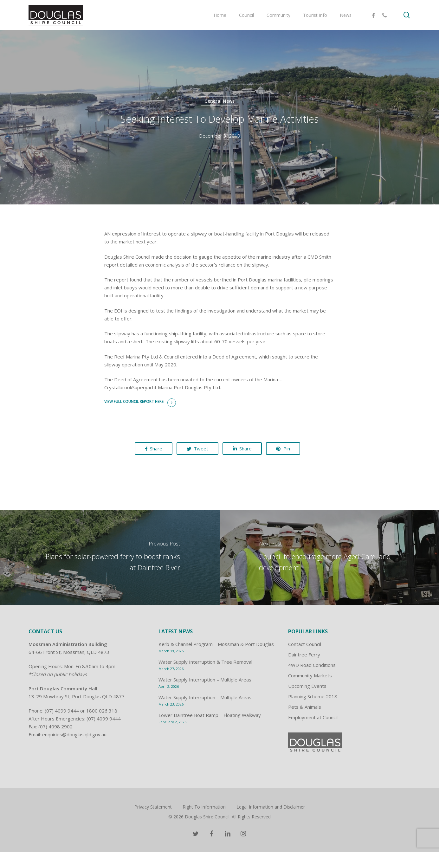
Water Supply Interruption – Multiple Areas (204, 679)
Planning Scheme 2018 (312, 696)
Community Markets (310, 675)
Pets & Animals (304, 707)
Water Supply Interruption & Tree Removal (205, 662)
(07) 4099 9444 (62, 710)
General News (219, 101)
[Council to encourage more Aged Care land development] (329, 557)
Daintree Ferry (304, 654)
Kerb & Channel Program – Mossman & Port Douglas (216, 644)
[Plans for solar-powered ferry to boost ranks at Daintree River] (110, 557)
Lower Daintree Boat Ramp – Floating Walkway (209, 715)
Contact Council (304, 644)
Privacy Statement (153, 807)
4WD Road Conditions (312, 665)
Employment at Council (313, 717)
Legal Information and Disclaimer (270, 807)
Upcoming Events (307, 686)
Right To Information (204, 807)
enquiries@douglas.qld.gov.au (74, 734)
